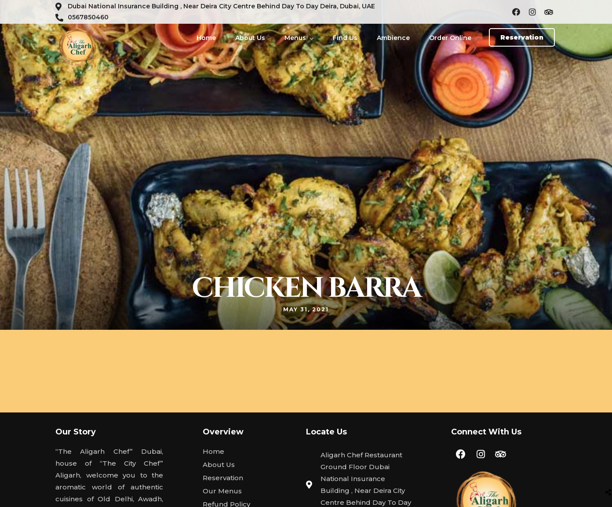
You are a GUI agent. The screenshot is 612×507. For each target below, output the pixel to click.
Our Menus (222, 491)
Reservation (223, 478)
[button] (522, 37)
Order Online (450, 38)
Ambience (393, 38)
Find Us (345, 38)
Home (206, 38)
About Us (250, 38)
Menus (295, 38)
